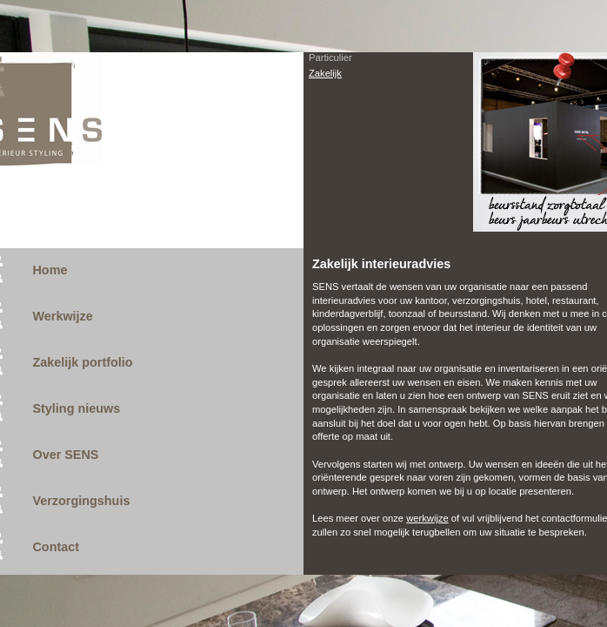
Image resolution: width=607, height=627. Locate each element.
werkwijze (427, 518)
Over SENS (65, 455)
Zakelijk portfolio (82, 362)
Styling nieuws (76, 408)
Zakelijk (325, 73)
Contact (55, 547)
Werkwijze (62, 316)
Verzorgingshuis (81, 501)
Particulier (330, 57)
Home (49, 270)
